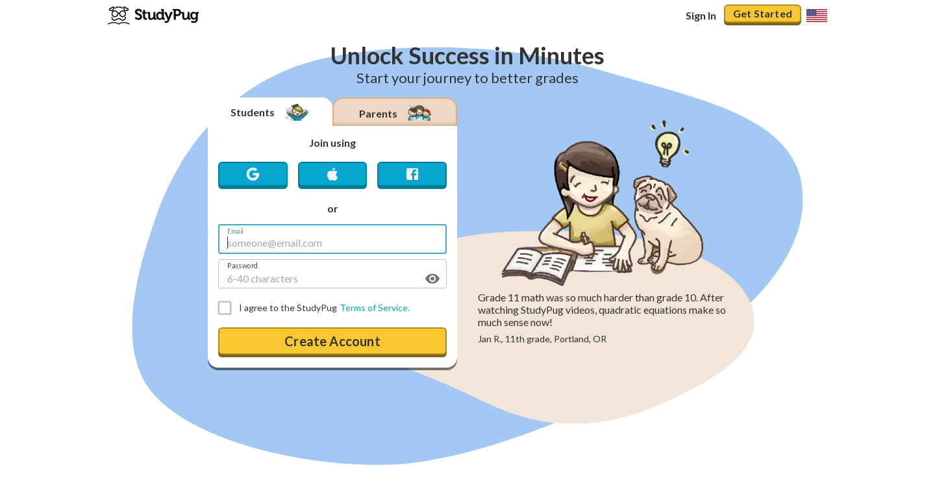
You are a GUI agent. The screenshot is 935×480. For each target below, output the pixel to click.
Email (235, 231)
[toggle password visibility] (432, 279)
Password (242, 265)
